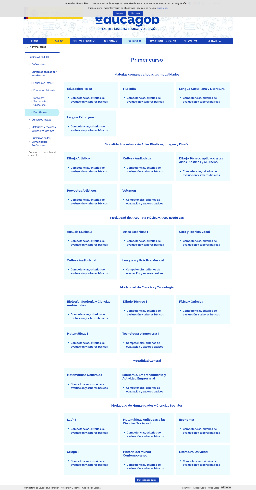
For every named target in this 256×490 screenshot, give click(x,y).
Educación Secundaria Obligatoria (39, 101)
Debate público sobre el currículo (42, 154)
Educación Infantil (43, 82)
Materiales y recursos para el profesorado (44, 129)
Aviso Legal (213, 488)
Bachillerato (40, 112)
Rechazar (135, 13)
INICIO (34, 41)
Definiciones (39, 64)
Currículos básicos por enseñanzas (44, 73)
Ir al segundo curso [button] (147, 480)
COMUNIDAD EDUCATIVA (162, 41)
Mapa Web (186, 488)
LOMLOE (58, 41)
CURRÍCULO (134, 41)
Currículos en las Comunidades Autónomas (41, 142)
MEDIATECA (214, 41)
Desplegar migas (27, 47)
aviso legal (162, 8)
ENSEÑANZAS (110, 41)
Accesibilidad (199, 488)
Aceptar (119, 13)
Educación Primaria (44, 90)
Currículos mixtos (41, 119)
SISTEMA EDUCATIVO (84, 41)
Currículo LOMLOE (38, 57)
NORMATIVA (190, 41)
